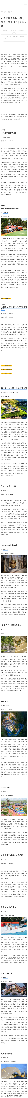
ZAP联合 (5, 859)
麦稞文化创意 (6, 137)
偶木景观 (5, 549)
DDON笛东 (6, 705)
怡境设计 (5, 911)
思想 (9, 12)
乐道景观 (5, 392)
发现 (5, 12)
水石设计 (5, 977)
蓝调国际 (5, 1057)
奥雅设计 (5, 313)
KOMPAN (5, 212)
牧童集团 (5, 791)
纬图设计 (5, 490)
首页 (2, 12)
